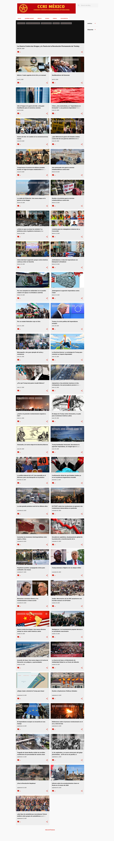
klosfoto (61, 838)
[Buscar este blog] (89, 5)
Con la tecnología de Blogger (57, 835)
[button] (82, 52)
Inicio (18, 18)
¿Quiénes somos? (28, 18)
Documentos (63, 18)
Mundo (47, 18)
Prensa (54, 18)
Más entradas (50, 830)
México (39, 18)
